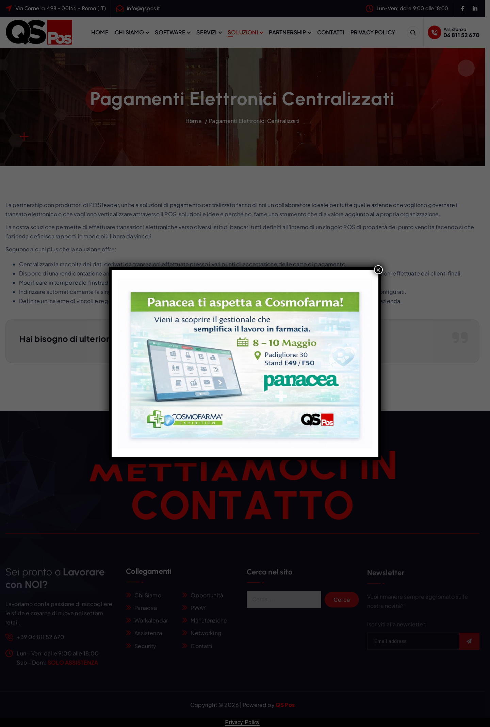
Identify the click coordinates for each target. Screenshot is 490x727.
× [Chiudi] (378, 269)
